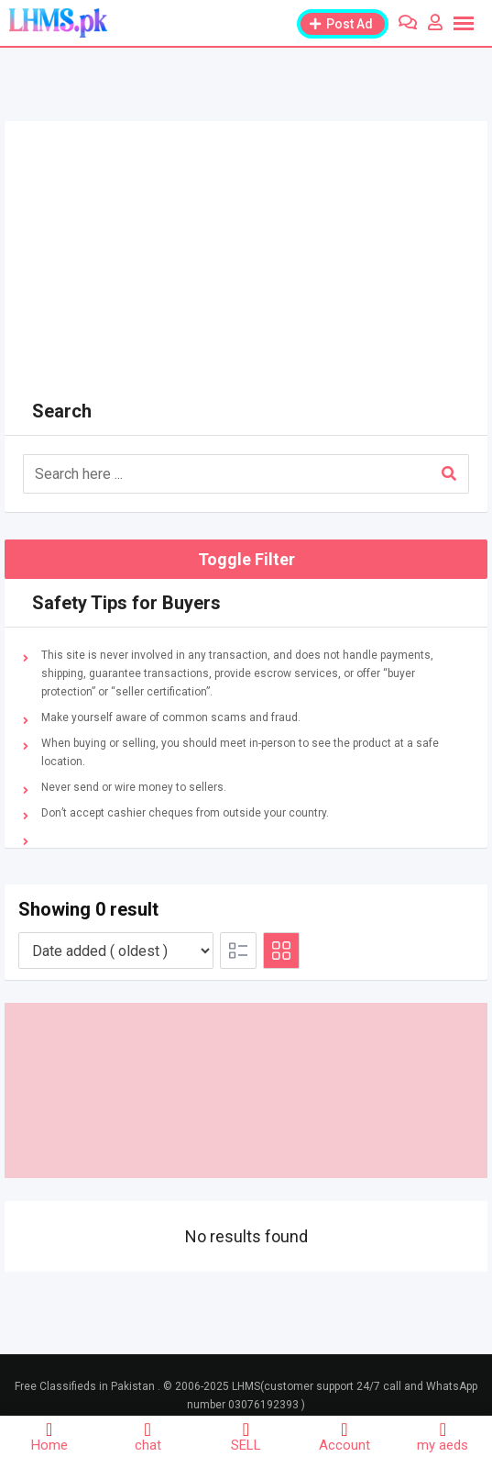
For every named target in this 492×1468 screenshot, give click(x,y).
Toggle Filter (246, 559)
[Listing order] (115, 950)
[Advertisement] (246, 249)
